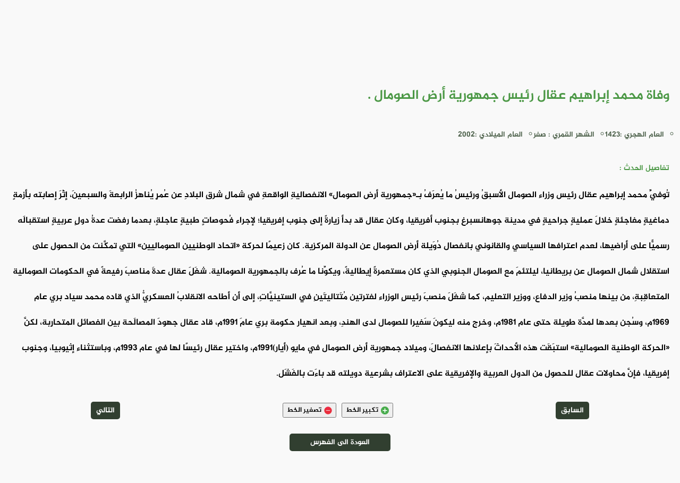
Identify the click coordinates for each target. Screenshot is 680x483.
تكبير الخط (367, 410)
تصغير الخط (309, 410)
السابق (572, 410)
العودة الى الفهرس (340, 442)
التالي (105, 410)
